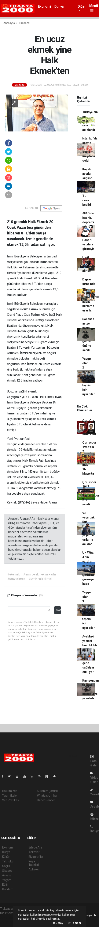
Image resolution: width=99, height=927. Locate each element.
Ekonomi (44, 6)
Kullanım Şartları (47, 791)
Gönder (58, 610)
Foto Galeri (94, 761)
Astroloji (34, 869)
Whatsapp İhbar (47, 795)
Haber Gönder (46, 800)
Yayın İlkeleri (10, 795)
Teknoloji (8, 861)
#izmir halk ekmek (40, 579)
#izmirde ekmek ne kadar (39, 574)
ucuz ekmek (29, 309)
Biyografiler (36, 856)
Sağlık (6, 866)
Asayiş (6, 875)
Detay (58, 922)
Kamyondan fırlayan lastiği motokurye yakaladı (90, 689)
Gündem (7, 889)
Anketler (34, 852)
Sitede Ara (35, 847)
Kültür (6, 856)
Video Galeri (94, 778)
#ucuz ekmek (16, 579)
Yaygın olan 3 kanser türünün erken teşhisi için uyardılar (88, 376)
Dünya (59, 6)
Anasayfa (9, 22)
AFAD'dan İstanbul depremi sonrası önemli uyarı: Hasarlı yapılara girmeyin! (88, 231)
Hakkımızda (9, 791)
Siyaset (7, 870)
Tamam (74, 922)
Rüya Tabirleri (34, 863)
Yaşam (6, 880)
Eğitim (6, 884)
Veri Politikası (10, 800)
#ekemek (13, 574)
